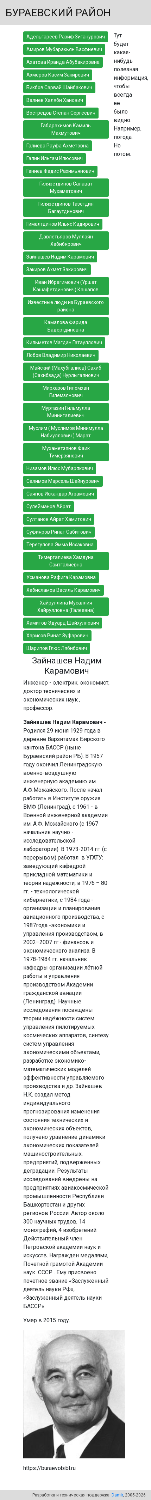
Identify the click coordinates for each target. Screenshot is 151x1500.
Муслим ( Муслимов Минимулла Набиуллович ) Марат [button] (66, 431)
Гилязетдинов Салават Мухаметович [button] (66, 187)
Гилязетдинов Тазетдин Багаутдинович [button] (66, 207)
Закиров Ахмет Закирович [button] (57, 269)
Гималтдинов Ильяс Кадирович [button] (62, 224)
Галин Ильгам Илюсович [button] (54, 158)
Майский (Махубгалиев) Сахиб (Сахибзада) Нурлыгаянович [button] (65, 371)
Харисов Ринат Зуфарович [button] (57, 635)
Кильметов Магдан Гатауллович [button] (64, 342)
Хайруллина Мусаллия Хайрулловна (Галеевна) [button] (66, 606)
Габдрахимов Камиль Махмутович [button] (66, 129)
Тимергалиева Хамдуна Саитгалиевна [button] (66, 560)
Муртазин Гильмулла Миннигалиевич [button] (66, 411)
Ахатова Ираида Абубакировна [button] (63, 62)
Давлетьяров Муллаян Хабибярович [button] (66, 240)
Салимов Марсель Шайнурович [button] (63, 481)
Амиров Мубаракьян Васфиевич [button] (64, 49)
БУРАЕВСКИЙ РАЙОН (58, 12)
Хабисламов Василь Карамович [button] (63, 590)
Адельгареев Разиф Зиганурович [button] (65, 37)
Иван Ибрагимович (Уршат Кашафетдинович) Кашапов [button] (66, 285)
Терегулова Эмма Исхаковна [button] (60, 544)
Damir (117, 1495)
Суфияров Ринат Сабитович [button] (59, 532)
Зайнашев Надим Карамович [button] (60, 257)
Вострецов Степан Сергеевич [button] (60, 113)
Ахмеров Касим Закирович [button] (57, 75)
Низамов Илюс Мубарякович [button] (59, 468)
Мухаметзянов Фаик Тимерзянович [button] (66, 451)
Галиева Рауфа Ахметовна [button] (57, 145)
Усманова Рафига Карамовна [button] (61, 577)
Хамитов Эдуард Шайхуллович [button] (62, 623)
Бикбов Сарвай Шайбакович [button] (59, 87)
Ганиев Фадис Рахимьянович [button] (60, 171)
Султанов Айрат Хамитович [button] (58, 519)
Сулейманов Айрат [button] (48, 506)
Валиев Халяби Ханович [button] (54, 100)
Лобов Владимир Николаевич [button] (60, 355)
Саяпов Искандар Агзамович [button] (60, 494)
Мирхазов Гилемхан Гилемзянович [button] (66, 391)
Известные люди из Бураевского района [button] (66, 305)
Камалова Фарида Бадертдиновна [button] (65, 326)
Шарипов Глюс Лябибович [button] (56, 648)
